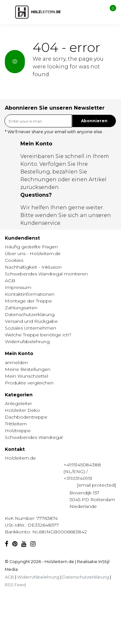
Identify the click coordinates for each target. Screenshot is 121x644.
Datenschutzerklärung (30, 314)
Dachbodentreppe (26, 417)
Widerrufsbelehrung (27, 341)
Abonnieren (94, 120)
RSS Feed (15, 584)
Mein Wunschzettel (26, 376)
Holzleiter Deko (22, 410)
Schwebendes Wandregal (34, 437)
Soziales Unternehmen (30, 328)
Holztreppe (18, 430)
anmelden (16, 362)
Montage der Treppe (28, 301)
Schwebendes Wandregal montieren (46, 274)
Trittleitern (16, 424)
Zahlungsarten (21, 308)
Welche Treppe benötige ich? (38, 335)
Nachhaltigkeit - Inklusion (33, 267)
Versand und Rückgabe (31, 321)
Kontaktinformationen (30, 294)
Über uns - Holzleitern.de (33, 253)
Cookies (14, 260)
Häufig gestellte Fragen (31, 247)
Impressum (18, 287)
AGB (10, 280)
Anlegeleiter (18, 403)
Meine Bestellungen (27, 369)
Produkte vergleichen (29, 383)
